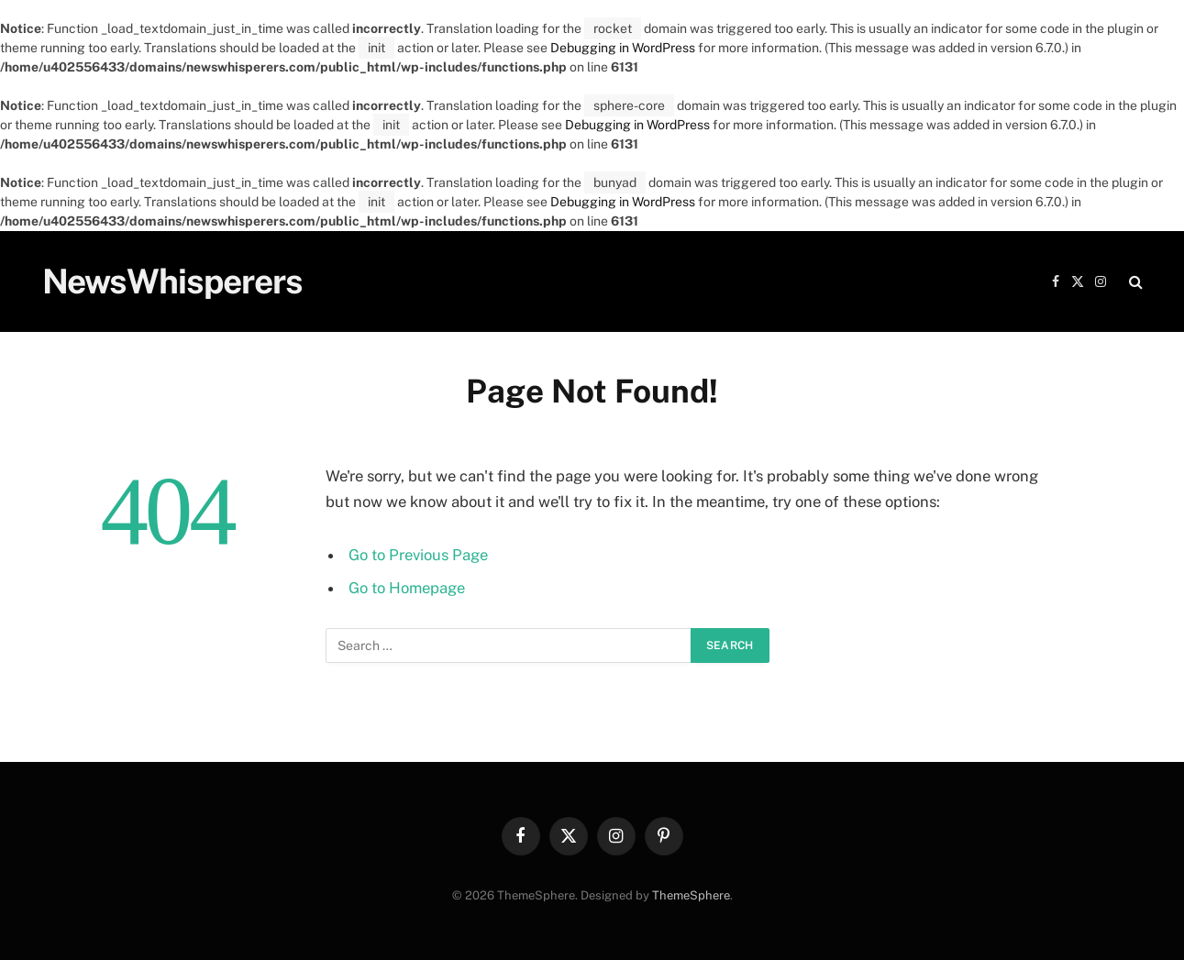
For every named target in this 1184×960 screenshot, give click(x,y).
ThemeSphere (691, 895)
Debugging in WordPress (622, 47)
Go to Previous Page (418, 555)
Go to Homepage (407, 588)
